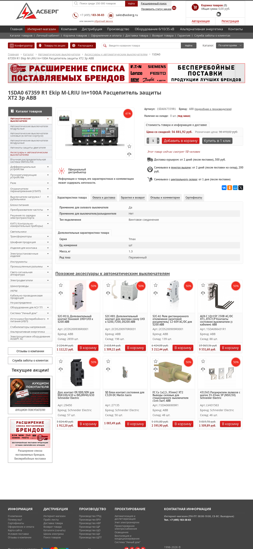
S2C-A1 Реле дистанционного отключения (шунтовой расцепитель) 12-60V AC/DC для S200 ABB (172, 320)
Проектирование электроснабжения (126, 527)
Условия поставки (18, 533)
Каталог (28, 54)
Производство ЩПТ (90, 537)
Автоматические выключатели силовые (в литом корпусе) (29, 134)
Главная (16, 29)
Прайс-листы (51, 519)
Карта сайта (15, 530)
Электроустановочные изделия (24, 255)
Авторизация (201, 21)
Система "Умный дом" (23, 313)
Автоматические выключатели (59, 54)
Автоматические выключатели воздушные (29, 142)
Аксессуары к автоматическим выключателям (116, 54)
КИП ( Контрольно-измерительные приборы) (26, 225)
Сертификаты (16, 523)
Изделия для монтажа (23, 248)
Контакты (235, 29)
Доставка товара (137, 35)
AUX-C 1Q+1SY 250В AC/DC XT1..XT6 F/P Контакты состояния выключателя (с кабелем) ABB (216, 320)
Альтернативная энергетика (201, 29)
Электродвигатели (21, 280)
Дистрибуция (92, 29)
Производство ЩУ (89, 533)
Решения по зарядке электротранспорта (23, 217)
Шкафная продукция (23, 242)
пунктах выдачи (181, 167)
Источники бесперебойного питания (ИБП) (27, 320)
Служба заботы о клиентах (212, 35)
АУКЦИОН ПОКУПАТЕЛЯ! (30, 410)
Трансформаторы (21, 236)
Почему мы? (15, 519)
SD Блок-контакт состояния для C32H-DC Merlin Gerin (124, 394)
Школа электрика (53, 533)
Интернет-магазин (41, 29)
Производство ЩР (89, 526)
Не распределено (21, 302)
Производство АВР (90, 523)
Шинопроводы (19, 286)
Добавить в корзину (180, 140)
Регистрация (230, 21)
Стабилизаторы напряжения (27, 327)
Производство (118, 29)
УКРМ (13, 290)
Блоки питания (19, 205)
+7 (92, 15)
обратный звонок (103, 21)
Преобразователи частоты (26, 209)
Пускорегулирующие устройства (23, 176)
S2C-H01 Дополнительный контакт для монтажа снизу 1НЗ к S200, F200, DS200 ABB (125, 319)
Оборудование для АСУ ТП (26, 307)
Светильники (18, 231)
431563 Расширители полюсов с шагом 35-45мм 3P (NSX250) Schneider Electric (220, 395)
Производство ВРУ (90, 519)
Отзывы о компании (30, 351)
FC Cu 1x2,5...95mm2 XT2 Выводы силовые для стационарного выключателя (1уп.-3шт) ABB (170, 396)
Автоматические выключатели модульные (29, 127)
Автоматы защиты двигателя (28, 147)
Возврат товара (163, 35)
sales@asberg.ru (127, 15)
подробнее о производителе (213, 109)
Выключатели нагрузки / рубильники (25, 198)
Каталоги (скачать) (54, 530)
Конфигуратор (24, 45)
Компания (69, 29)
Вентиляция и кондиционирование (127, 537)
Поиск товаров (52, 537)
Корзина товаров (75, 35)
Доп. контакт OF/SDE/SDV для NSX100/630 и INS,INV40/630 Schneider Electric (76, 395)
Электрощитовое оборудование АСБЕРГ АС (30, 338)
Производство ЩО (89, 530)
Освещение (121, 532)
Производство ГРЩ (90, 516)
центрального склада (184, 179)
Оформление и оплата (106, 35)
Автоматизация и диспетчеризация (125, 517)
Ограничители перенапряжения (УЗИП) (25, 190)
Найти (188, 45)
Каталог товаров (21, 35)
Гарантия (183, 35)
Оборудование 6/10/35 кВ (154, 29)
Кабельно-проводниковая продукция (26, 297)
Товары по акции (54, 45)
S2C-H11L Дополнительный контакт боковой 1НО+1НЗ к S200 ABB (75, 319)
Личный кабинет (47, 35)
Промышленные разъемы (26, 266)
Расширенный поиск (154, 3)
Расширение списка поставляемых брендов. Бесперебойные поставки (30, 454)
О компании (15, 516)
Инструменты (18, 261)
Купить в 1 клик (217, 140)
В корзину (88, 347)
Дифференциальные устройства (23, 168)
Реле (13, 183)
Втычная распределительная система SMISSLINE (28, 161)
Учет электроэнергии (127, 522)
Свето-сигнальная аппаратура (21, 273)
